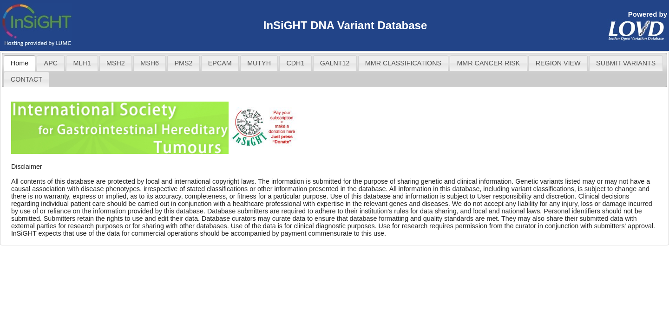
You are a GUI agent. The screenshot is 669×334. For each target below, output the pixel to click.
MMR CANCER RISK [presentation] (488, 63)
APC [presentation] (51, 63)
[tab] (20, 63)
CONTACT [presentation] (26, 79)
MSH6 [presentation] (149, 63)
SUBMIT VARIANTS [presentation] (626, 63)
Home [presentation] (19, 63)
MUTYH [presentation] (259, 63)
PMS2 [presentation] (183, 63)
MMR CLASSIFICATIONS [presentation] (403, 63)
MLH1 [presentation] (82, 63)
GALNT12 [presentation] (335, 63)
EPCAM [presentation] (220, 63)
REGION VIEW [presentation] (558, 63)
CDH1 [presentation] (295, 63)
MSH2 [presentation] (115, 63)
